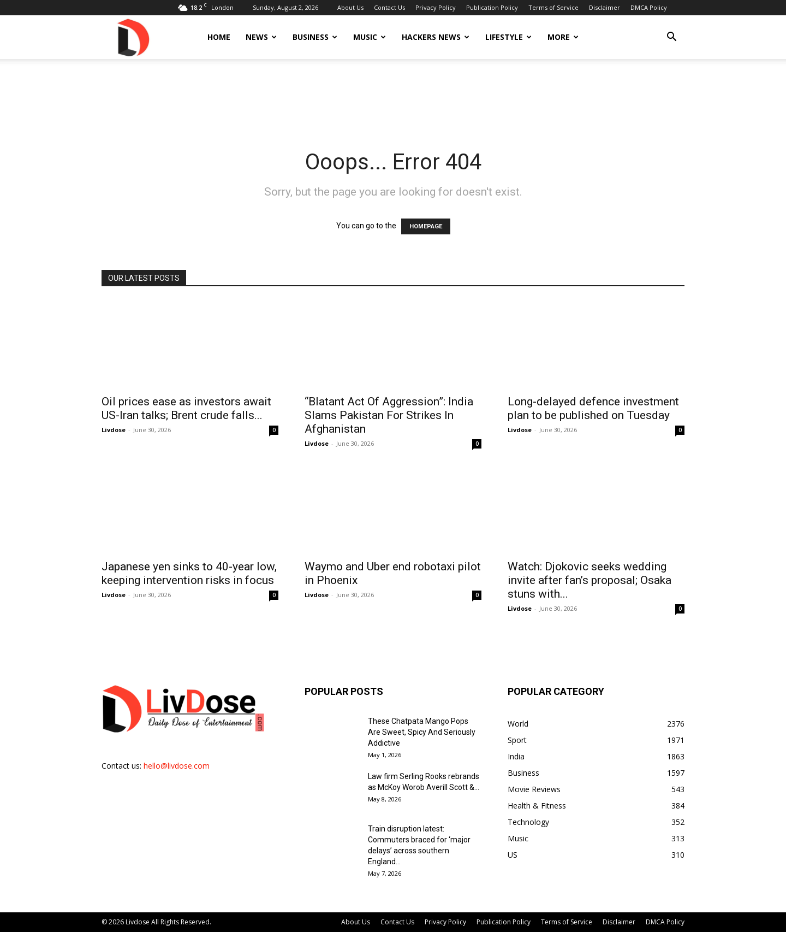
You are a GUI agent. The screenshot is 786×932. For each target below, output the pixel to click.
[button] (671, 38)
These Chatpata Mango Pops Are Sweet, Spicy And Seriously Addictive (421, 732)
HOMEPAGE (425, 226)
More (563, 37)
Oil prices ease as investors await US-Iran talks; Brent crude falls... (186, 408)
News (261, 37)
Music (369, 37)
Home (218, 37)
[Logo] (132, 37)
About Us (350, 7)
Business (315, 37)
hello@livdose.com (177, 765)
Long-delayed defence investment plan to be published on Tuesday (593, 408)
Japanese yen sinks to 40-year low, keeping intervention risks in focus (189, 573)
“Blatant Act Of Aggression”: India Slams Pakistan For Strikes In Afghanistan (389, 415)
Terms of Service (553, 7)
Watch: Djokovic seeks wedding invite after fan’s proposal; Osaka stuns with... (589, 580)
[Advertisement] (393, 96)
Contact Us (389, 7)
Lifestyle (508, 37)
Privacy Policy (435, 7)
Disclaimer (604, 7)
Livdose (114, 430)
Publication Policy (492, 7)
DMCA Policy (648, 7)
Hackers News (435, 37)
